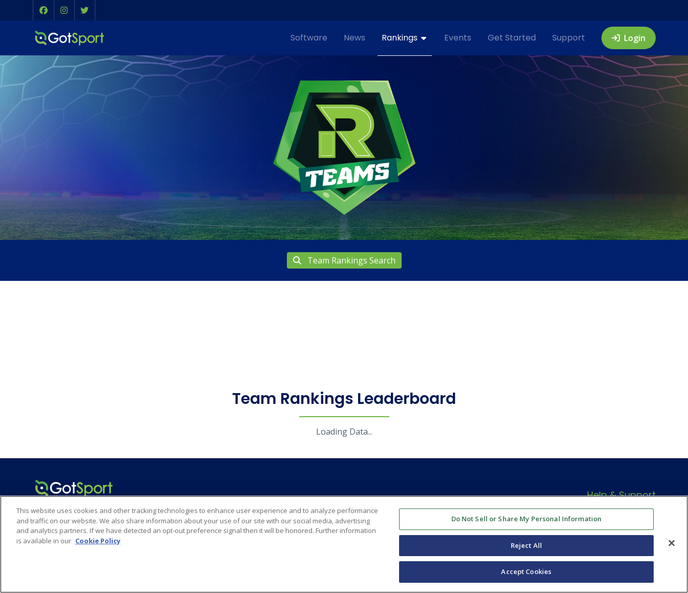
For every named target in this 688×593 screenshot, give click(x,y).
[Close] (671, 543)
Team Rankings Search (344, 260)
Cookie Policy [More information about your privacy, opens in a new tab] (97, 540)
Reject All (526, 545)
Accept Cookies (526, 571)
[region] (344, 544)
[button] (43, 10)
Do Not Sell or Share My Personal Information (526, 518)
